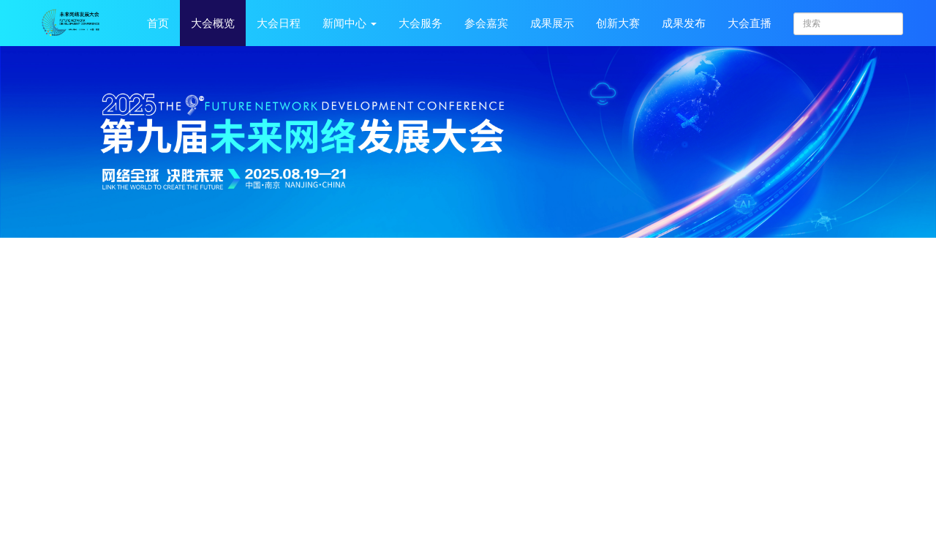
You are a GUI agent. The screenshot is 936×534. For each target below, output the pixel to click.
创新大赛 (618, 23)
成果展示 (552, 23)
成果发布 (684, 23)
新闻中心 (349, 23)
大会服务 (420, 23)
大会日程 (279, 23)
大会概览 (213, 23)
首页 (158, 23)
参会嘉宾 (486, 23)
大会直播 (749, 23)
